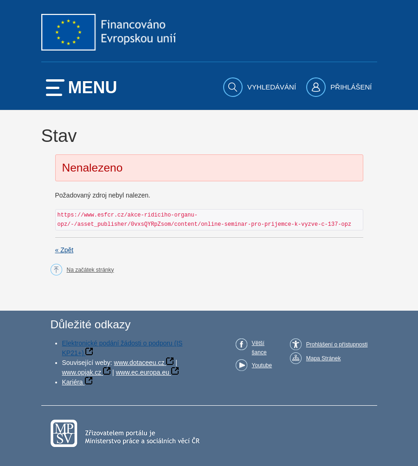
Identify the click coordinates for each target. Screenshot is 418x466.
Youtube (262, 365)
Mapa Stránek (323, 358)
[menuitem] (260, 87)
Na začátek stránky (90, 270)
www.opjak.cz (82, 372)
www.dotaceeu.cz (139, 362)
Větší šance (259, 348)
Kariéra (72, 382)
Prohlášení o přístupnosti (337, 344)
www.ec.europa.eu (142, 372)
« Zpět (64, 250)
